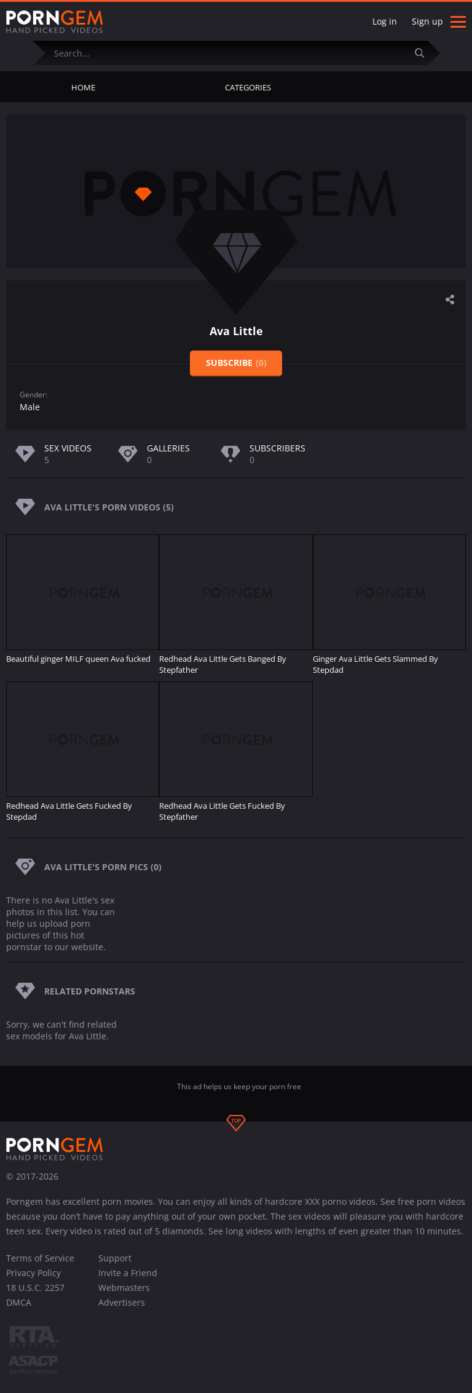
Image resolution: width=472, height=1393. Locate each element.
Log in (384, 21)
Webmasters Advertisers (124, 1295)
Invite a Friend (127, 1273)
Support (115, 1258)
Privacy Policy (33, 1273)
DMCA (18, 1302)
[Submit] (424, 52)
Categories (248, 87)
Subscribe (236, 362)
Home (83, 87)
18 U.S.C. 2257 (35, 1287)
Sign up (427, 21)
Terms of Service (40, 1258)
